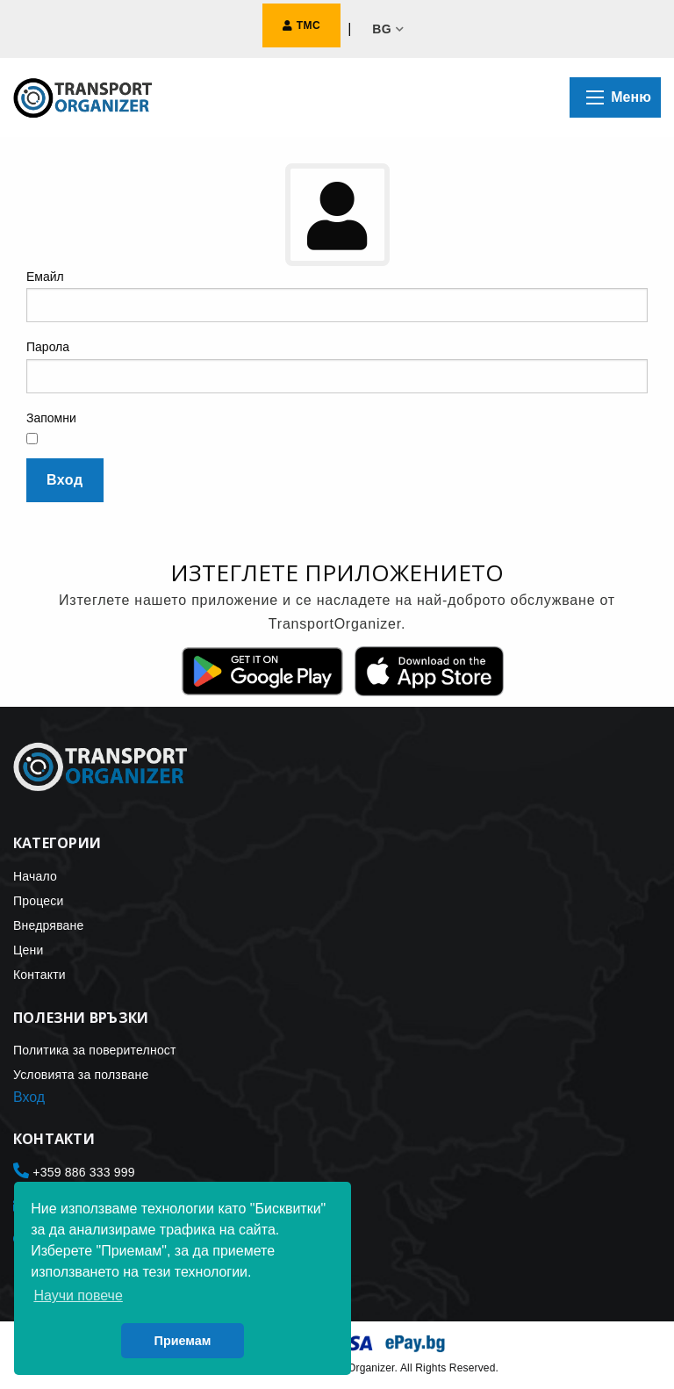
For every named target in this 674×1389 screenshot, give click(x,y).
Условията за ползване (80, 1075)
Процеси (38, 901)
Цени (28, 950)
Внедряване (48, 925)
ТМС (301, 25)
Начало (35, 876)
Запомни (51, 418)
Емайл (45, 277)
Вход (65, 479)
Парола (47, 347)
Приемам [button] (183, 1341)
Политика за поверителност (94, 1050)
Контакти (39, 975)
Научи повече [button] (77, 1295)
